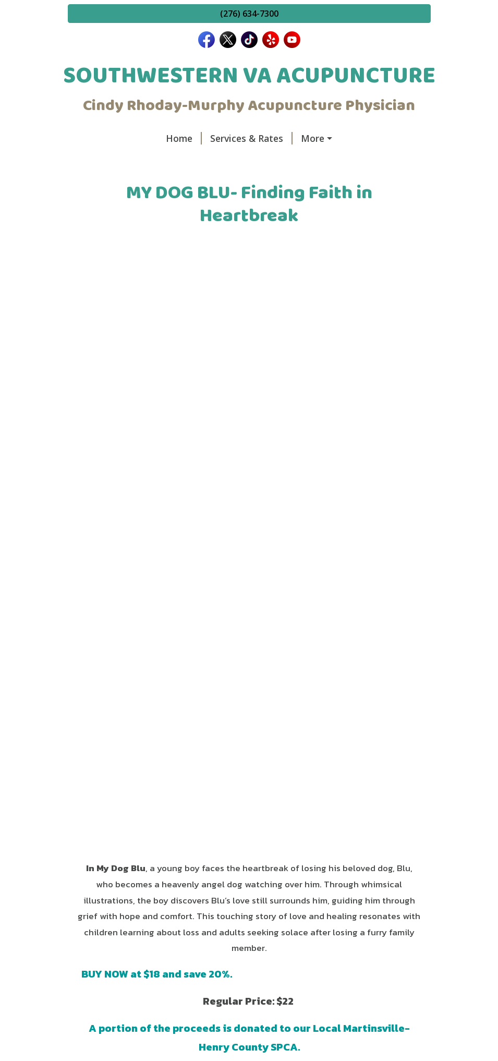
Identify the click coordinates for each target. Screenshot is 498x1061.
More (312, 138)
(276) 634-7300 (249, 13)
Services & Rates (251, 138)
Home (184, 138)
